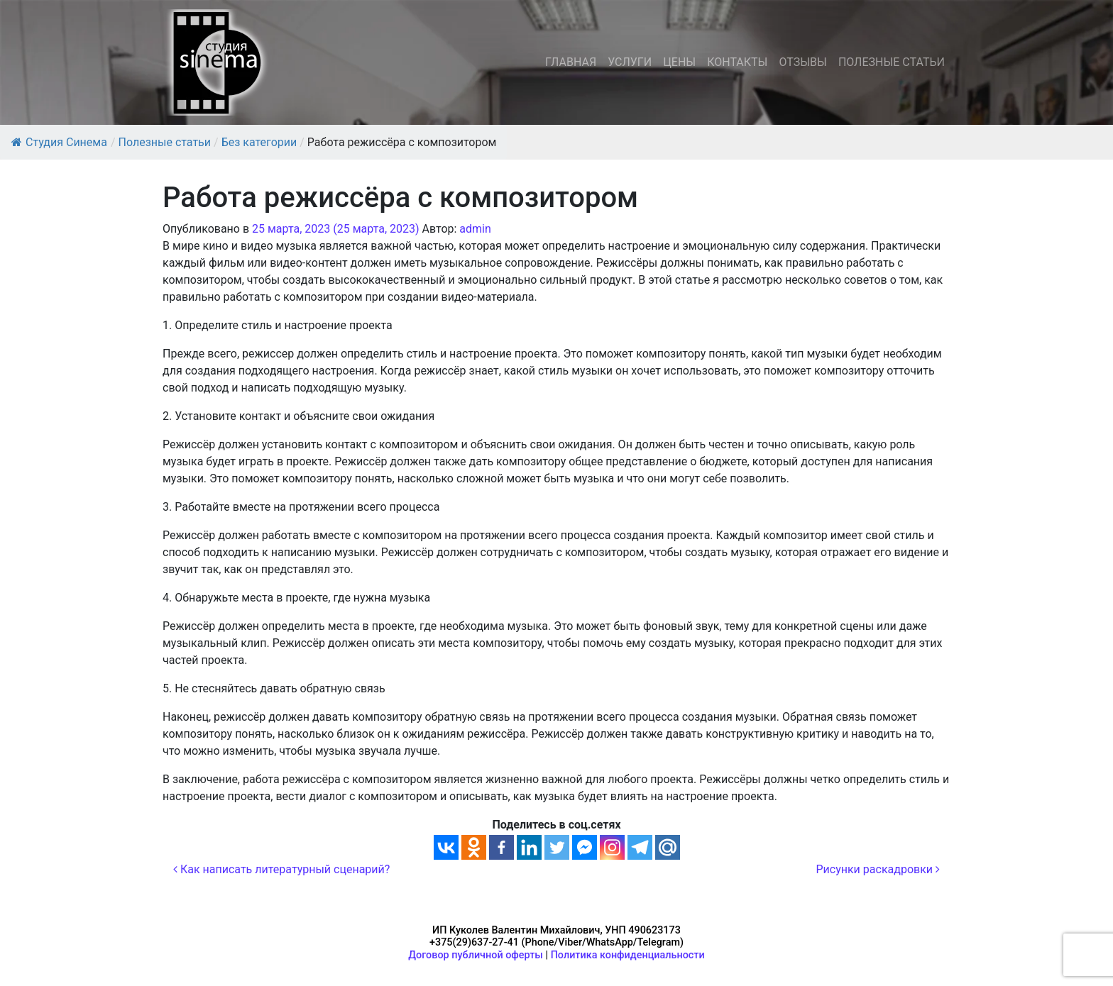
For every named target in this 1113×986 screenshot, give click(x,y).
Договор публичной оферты (475, 955)
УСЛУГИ (630, 62)
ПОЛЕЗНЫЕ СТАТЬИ (891, 62)
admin (474, 229)
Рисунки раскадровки (878, 869)
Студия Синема (59, 142)
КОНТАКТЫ (737, 62)
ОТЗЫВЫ (802, 62)
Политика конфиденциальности (628, 955)
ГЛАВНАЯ (570, 62)
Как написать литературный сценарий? (281, 869)
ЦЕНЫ (679, 62)
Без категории (259, 142)
